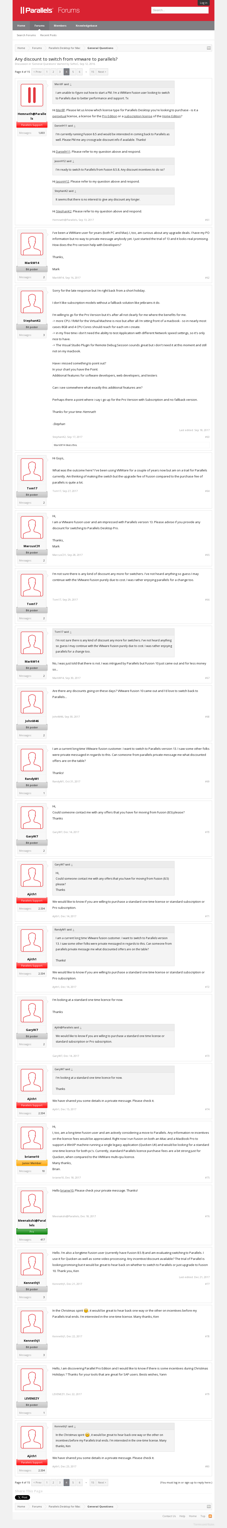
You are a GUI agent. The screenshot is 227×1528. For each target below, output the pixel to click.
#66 (207, 599)
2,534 (41, 908)
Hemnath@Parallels (32, 116)
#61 (207, 219)
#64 (207, 491)
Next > (102, 71)
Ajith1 (32, 894)
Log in (203, 2)
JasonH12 (62, 181)
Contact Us (169, 1516)
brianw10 (32, 1157)
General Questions (44, 64)
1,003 (41, 133)
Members (60, 25)
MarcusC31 (32, 546)
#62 (207, 277)
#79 (207, 1394)
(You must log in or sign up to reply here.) (186, 1482)
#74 (207, 1109)
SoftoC (74, 64)
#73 (207, 1056)
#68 (207, 716)
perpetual (59, 116)
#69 (207, 781)
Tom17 (32, 488)
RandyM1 (32, 779)
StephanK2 (64, 211)
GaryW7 (32, 836)
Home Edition (171, 116)
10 (43, 1171)
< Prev (37, 71)
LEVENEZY (31, 1398)
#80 (207, 1466)
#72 (207, 987)
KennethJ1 (32, 1283)
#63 (207, 437)
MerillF (60, 110)
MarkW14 (32, 263)
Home (21, 25)
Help (182, 1516)
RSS (210, 1516)
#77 (207, 1284)
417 (43, 1239)
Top (202, 1516)
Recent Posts (48, 35)
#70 (207, 832)
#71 (207, 916)
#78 (207, 1336)
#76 (207, 1216)
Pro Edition (109, 116)
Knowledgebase (86, 25)
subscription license (138, 116)
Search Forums (26, 35)
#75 (207, 1177)
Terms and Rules (203, 1524)
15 (92, 71)
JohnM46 (31, 721)
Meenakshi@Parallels (32, 1222)
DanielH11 (63, 151)
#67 (207, 678)
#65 (207, 555)
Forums (39, 25)
